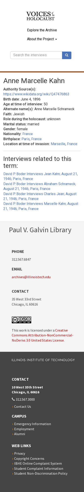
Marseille (58, 144)
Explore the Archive (42, 30)
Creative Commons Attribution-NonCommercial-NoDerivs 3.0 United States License (42, 335)
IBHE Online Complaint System (38, 463)
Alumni (19, 434)
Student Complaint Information (38, 468)
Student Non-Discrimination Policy (40, 473)
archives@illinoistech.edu (31, 277)
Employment (24, 429)
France (27, 134)
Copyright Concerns (29, 458)
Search (68, 55)
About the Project (42, 39)
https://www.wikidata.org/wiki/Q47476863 (36, 94)
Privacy (19, 453)
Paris (25, 139)
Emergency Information (32, 424)
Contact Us (22, 406)
